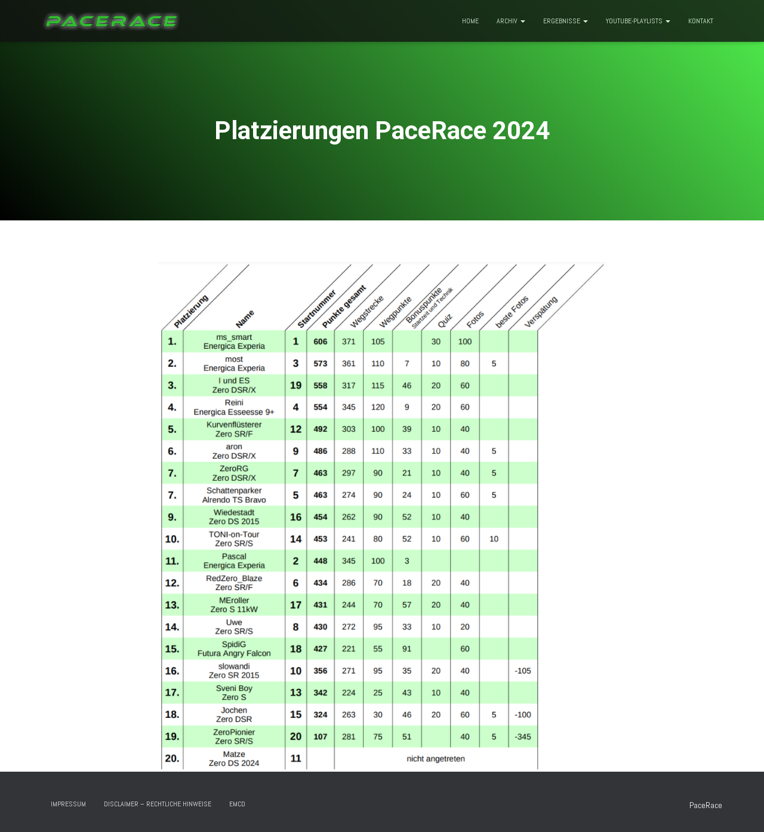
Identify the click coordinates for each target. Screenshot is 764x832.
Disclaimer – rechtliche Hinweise (157, 804)
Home (470, 21)
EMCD (237, 804)
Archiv (511, 21)
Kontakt (700, 21)
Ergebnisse (565, 21)
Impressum (68, 804)
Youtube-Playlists (638, 21)
